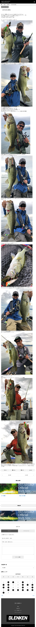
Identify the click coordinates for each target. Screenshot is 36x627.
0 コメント (9, 530)
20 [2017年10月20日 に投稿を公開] (22, 587)
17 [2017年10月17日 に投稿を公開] (8, 587)
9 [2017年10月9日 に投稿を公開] (3, 584)
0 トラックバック (26, 530)
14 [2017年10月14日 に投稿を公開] (27, 584)
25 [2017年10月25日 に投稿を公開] (13, 590)
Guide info (18, 608)
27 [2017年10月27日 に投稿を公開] (22, 590)
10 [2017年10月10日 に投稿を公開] (8, 584)
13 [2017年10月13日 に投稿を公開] (22, 584)
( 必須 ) (7, 538)
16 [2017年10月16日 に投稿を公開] (3, 587)
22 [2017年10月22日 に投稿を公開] (32, 587)
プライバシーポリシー (18, 612)
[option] (9, 493)
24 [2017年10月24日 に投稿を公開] (8, 590)
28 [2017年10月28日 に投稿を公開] (27, 590)
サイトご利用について (18, 610)
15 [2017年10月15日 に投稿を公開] (32, 584)
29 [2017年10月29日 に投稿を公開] (32, 590)
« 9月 (2, 595)
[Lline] (22, 470)
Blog (18, 606)
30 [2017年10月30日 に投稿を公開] (3, 592)
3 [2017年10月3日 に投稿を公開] (8, 582)
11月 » (34, 595)
